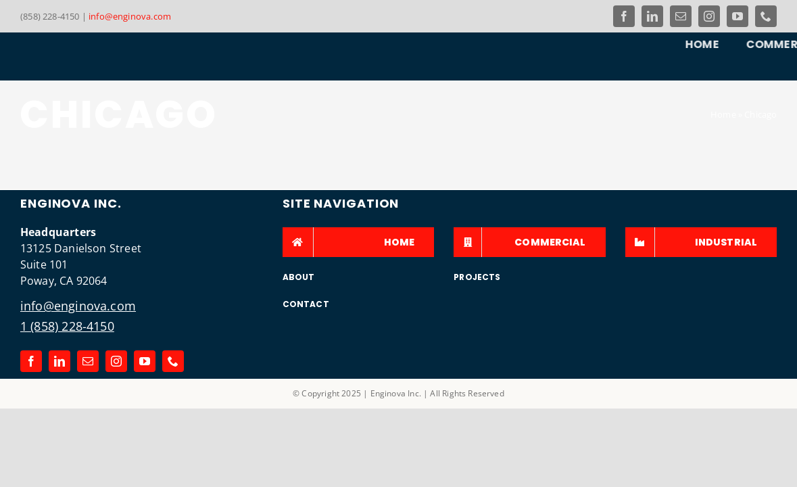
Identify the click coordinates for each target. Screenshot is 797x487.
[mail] (681, 16)
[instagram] (709, 16)
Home (723, 114)
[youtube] (737, 16)
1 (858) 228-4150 (67, 326)
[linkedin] (652, 16)
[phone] (766, 16)
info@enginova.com (130, 16)
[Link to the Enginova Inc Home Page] (70, 56)
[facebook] (624, 16)
